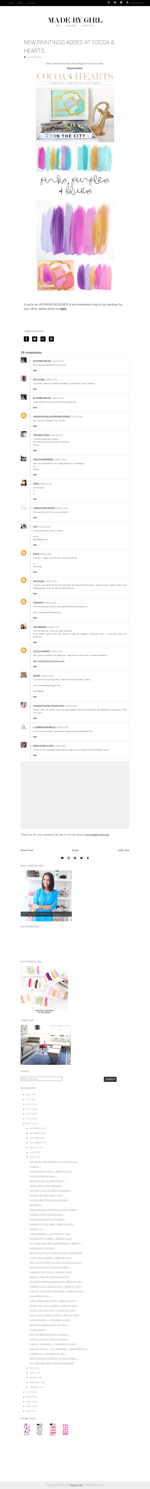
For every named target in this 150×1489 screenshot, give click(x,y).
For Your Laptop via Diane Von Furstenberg (56, 1253)
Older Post (123, 850)
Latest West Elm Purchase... (46, 1186)
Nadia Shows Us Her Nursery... (48, 1181)
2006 (28, 1411)
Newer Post (27, 850)
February (35, 1382)
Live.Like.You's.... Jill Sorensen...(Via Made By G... (59, 1349)
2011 (28, 1124)
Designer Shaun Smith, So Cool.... (50, 1325)
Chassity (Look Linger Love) (48, 706)
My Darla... (36, 1205)
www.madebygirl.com (97, 834)
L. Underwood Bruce (44, 727)
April (33, 1373)
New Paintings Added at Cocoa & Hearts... (54, 1210)
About (21, 3)
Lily (35, 526)
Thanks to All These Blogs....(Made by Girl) (56, 1287)
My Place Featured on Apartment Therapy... (56, 1243)
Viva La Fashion (41, 651)
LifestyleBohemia (43, 459)
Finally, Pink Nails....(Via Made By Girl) (53, 1344)
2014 (28, 1109)
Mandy (36, 675)
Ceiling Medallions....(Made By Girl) (51, 1171)
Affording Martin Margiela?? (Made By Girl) (56, 1282)
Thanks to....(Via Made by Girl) (48, 1354)
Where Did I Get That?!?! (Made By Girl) (52, 1310)
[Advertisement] (45, 1460)
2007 (28, 1406)
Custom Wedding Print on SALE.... (49, 1335)
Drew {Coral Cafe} (43, 745)
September (36, 1143)
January (35, 1387)
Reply (35, 370)
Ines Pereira (40, 627)
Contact (31, 3)
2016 (28, 1099)
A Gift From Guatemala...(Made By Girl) (53, 1301)
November (35, 1133)
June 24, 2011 (60, 745)
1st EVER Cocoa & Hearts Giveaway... (51, 1191)
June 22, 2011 (58, 361)
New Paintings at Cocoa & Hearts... (50, 1267)
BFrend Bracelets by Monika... (47, 1219)
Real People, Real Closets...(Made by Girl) (55, 1315)
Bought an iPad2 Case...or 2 (46, 1195)
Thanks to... (37, 1229)
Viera (36, 483)
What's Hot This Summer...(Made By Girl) (54, 1306)
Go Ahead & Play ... (41, 1296)
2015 (28, 1104)
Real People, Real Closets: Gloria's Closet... (56, 1263)
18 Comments (34, 57)
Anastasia (38, 581)
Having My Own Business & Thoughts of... (54, 1162)
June (32, 1157)
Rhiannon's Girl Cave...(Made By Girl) (52, 1224)
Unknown (38, 602)
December (35, 1128)
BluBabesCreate (42, 361)
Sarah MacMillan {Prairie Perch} (51, 416)
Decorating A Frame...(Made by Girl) (51, 1239)
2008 (28, 1402)
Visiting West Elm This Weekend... (49, 1200)
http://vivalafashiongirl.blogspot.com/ (48, 661)
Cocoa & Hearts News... (43, 1176)
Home (11, 3)
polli (36, 554)
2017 (28, 1095)
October (34, 1138)
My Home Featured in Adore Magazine (52, 1363)
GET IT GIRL (39, 379)
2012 (28, 1119)
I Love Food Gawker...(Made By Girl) (51, 1258)
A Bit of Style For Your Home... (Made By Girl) (57, 1291)
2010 (28, 1392)
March (33, 1378)
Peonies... (35, 1167)
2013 (28, 1114)
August (34, 1148)
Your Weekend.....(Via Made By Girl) (50, 1234)
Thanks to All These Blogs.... (47, 1215)
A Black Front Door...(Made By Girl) (51, 1272)
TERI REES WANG (41, 435)
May (32, 1368)
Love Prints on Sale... (43, 1248)
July (32, 1152)
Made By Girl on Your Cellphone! (49, 1277)
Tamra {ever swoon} (44, 508)
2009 (28, 1397)
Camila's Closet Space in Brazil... (49, 1339)
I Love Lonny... (38, 1330)
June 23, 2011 (46, 554)
